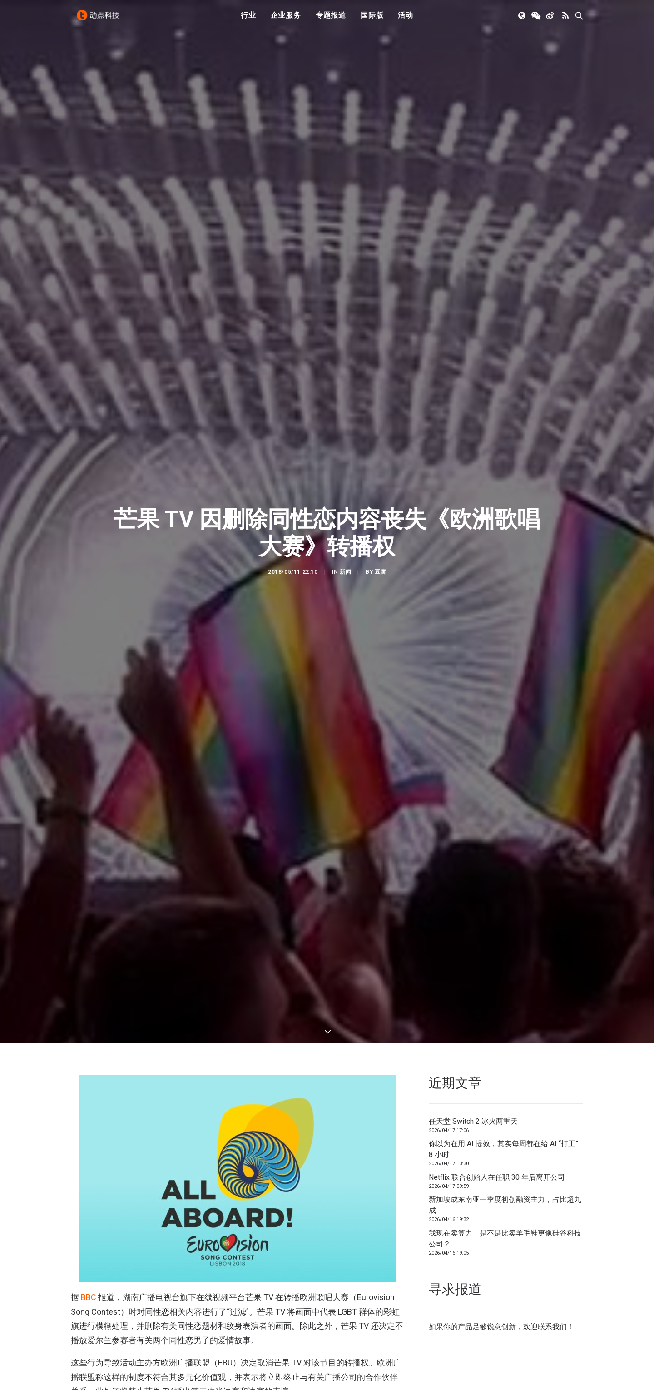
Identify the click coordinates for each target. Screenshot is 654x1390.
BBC (88, 1297)
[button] (522, 19)
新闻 (345, 572)
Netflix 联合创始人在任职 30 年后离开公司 (497, 1177)
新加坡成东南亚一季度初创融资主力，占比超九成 (505, 1205)
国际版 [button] (372, 19)
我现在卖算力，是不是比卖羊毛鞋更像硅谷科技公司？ (505, 1238)
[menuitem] (248, 19)
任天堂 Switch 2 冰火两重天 (473, 1121)
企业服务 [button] (286, 19)
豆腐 (380, 572)
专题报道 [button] (331, 19)
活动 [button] (405, 19)
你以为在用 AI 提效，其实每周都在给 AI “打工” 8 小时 (503, 1149)
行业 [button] (248, 19)
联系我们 (552, 1326)
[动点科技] (100, 19)
